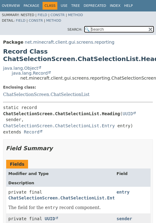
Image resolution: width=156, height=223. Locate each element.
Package (31, 6)
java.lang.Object (20, 68)
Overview (11, 6)
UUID (128, 113)
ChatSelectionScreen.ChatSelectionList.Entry (59, 125)
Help (128, 6)
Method (75, 15)
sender (124, 218)
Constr (58, 15)
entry (123, 192)
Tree (75, 6)
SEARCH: (75, 30)
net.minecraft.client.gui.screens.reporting (69, 42)
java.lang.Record (30, 73)
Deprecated (95, 6)
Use (64, 6)
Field (42, 15)
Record (31, 131)
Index (115, 6)
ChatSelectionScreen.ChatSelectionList (46, 94)
